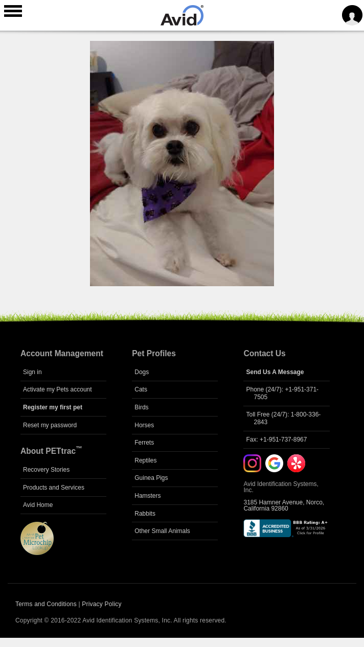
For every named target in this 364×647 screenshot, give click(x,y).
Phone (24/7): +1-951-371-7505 (282, 393)
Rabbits (144, 513)
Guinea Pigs (151, 477)
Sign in (32, 372)
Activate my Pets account (57, 389)
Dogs (141, 372)
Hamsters (147, 495)
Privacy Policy (101, 604)
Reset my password (50, 425)
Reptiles (145, 460)
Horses (144, 425)
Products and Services (53, 487)
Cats (140, 389)
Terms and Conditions (46, 604)
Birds (141, 407)
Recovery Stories (46, 469)
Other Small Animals (162, 531)
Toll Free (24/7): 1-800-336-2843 (283, 418)
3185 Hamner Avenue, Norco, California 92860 (283, 505)
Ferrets (144, 442)
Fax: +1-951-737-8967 (276, 439)
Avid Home (38, 505)
